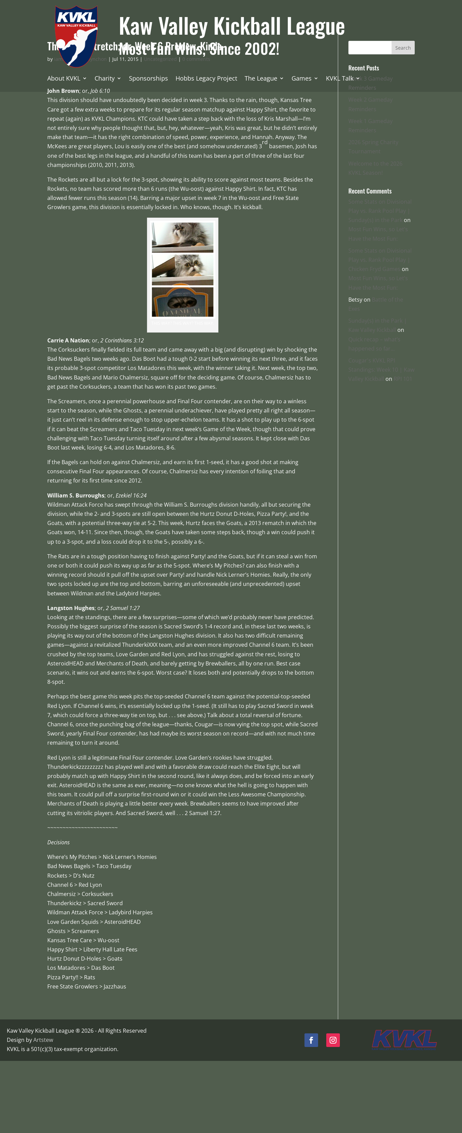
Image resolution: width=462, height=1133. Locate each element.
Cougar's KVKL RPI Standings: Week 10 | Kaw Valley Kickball (381, 442)
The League (261, 79)
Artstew (43, 1112)
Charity (105, 79)
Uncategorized (160, 131)
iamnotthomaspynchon (80, 131)
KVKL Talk (339, 79)
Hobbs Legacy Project (206, 79)
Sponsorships (148, 79)
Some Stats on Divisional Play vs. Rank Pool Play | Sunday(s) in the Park (380, 283)
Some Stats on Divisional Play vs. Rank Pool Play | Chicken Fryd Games (380, 332)
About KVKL (63, 79)
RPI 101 (403, 451)
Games (302, 79)
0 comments (196, 131)
